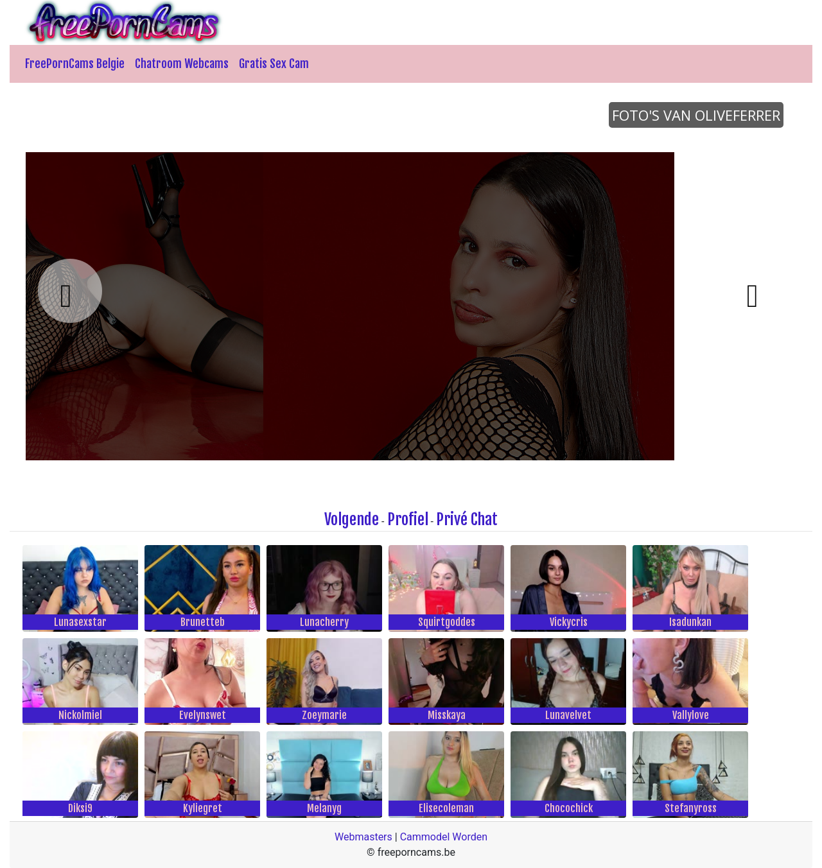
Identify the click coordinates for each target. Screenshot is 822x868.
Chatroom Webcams (182, 63)
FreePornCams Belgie (75, 63)
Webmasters (363, 837)
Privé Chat (467, 519)
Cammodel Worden (443, 837)
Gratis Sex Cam (274, 63)
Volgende (351, 519)
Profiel (407, 519)
